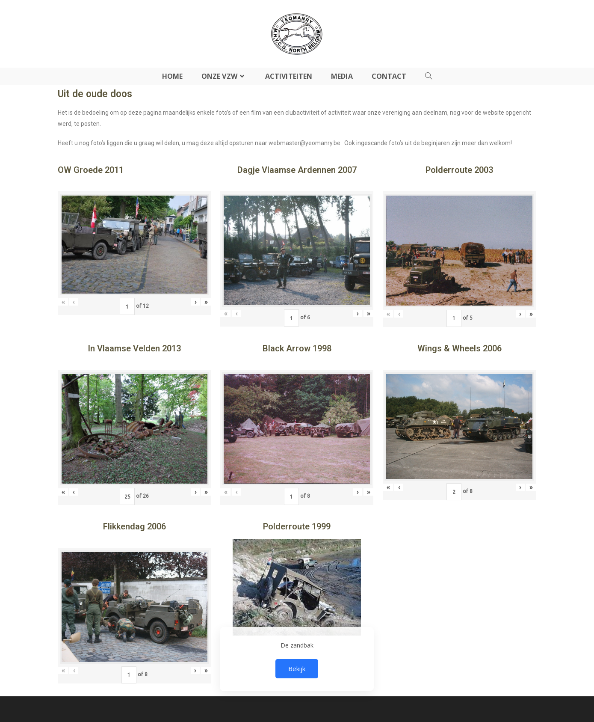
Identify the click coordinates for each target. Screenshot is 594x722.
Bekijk (296, 668)
